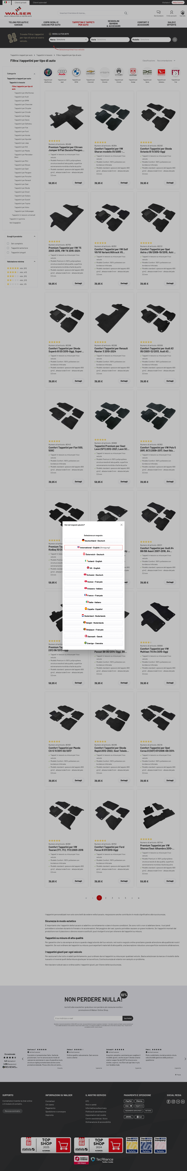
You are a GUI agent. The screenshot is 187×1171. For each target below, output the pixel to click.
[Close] (122, 525)
